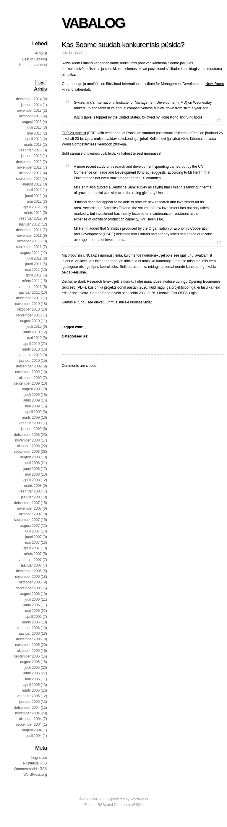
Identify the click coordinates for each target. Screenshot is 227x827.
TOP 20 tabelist (74, 133)
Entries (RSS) (95, 805)
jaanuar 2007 (31, 565)
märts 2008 (33, 486)
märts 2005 (31, 690)
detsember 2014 (29, 99)
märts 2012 (33, 213)
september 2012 (29, 179)
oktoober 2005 (28, 651)
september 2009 (27, 383)
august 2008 (30, 457)
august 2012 (32, 184)
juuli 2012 (34, 190)
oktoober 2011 (28, 241)
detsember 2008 (27, 435)
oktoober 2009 (30, 378)
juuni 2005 (31, 673)
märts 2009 (31, 417)
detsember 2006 (29, 571)
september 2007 (27, 520)
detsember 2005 (29, 639)
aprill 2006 (33, 617)
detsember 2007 (27, 503)
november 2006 (27, 577)
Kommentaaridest (33, 65)
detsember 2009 (29, 366)
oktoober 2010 (28, 309)
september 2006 (29, 588)
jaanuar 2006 (29, 633)
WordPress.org (35, 774)
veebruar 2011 (30, 287)
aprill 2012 (31, 207)
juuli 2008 (32, 463)
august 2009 (32, 389)
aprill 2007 (31, 548)
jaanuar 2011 (29, 292)
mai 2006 (32, 611)
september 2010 (29, 315)
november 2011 (29, 235)
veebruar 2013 (30, 150)
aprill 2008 (31, 480)
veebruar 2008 (30, 491)
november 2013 (29, 110)
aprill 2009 (33, 412)
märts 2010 (31, 349)
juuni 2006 (31, 605)
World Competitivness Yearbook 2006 (91, 144)
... (85, 327)
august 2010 (30, 321)
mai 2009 (32, 406)
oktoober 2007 (30, 514)
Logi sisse (39, 758)
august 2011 (30, 253)
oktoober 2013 (30, 116)
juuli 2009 (32, 395)
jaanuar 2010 (29, 361)
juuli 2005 (32, 668)
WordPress (139, 799)
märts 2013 (33, 145)
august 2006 (30, 594)
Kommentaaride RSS (30, 769)
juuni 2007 (33, 537)
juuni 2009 (31, 400)
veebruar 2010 (30, 355)
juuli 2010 (34, 326)
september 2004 (29, 724)
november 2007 (29, 508)
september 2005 (27, 656)
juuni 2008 (31, 469)
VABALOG (93, 23)
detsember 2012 (29, 162)
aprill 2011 (33, 275)
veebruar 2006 (28, 628)
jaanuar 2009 (31, 429)
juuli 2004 (34, 736)
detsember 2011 (29, 230)
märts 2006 (31, 622)
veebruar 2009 (30, 423)
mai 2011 (32, 270)
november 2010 (27, 304)
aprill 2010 (31, 344)
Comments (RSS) (128, 805)
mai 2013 (34, 133)
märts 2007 (33, 554)
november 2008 (27, 440)
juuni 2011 (33, 264)
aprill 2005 (31, 685)
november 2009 (27, 372)
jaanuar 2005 (29, 702)
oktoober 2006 (30, 582)
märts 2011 (31, 281)
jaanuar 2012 (29, 224)
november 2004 (27, 713)
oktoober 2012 (30, 173)
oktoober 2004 (30, 719)
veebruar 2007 (30, 560)
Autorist (41, 53)
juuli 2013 (34, 127)
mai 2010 (34, 338)
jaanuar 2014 (31, 105)
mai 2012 (34, 201)
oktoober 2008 (28, 446)
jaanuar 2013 (31, 156)
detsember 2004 (27, 708)
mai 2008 (32, 474)
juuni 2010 (31, 332)
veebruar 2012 (30, 218)
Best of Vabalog (34, 59)
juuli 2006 (32, 599)
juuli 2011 (34, 258)
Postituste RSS (35, 763)
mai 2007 (32, 542)
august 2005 (30, 662)
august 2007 (30, 526)
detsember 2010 (29, 298)
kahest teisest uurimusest (141, 153)
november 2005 (27, 645)
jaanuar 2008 (31, 497)
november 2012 (29, 167)
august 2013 (32, 122)
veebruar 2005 (28, 696)
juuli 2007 (32, 531)
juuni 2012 (33, 196)
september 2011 (29, 247)
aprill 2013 (33, 139)
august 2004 (32, 730)
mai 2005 (32, 679)
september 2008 (27, 452)
